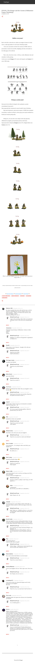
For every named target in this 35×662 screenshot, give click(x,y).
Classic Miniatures (6, 295)
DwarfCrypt (6, 2)
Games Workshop (15, 295)
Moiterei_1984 (9, 308)
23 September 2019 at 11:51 (24, 525)
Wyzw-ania (8, 595)
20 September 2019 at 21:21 (24, 317)
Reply (7, 325)
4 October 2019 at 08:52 (23, 625)
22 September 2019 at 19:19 (18, 471)
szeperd (7, 401)
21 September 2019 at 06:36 (24, 378)
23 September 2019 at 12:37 (13, 538)
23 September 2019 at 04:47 (24, 493)
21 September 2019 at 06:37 (24, 350)
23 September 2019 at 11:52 (24, 508)
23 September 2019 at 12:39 (24, 544)
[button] (2, 16)
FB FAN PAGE (10, 293)
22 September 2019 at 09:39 (24, 461)
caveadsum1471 (9, 580)
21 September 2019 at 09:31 (18, 430)
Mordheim (22, 295)
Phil (7, 416)
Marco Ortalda (9, 443)
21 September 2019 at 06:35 (24, 335)
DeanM (7, 345)
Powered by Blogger (17, 660)
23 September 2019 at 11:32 (17, 519)
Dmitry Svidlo (9, 471)
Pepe (7, 538)
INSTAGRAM (18, 293)
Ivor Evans (8, 386)
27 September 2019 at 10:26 (24, 586)
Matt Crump (9, 457)
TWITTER (25, 293)
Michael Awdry (9, 430)
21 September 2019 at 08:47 (24, 421)
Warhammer (4, 297)
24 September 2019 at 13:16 (18, 553)
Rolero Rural (9, 374)
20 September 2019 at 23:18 (20, 360)
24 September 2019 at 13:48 (24, 558)
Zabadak (8, 501)
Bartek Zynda (9, 519)
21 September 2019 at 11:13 (24, 448)
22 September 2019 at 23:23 (18, 485)
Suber (11, 485)
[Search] (33, 2)
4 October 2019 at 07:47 (14, 609)
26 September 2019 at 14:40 (24, 571)
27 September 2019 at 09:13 (18, 580)
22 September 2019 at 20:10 (24, 477)
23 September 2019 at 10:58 (15, 501)
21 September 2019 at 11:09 (18, 443)
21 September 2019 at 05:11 (16, 386)
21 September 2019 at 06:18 (15, 401)
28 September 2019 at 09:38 (24, 600)
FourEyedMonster (10, 566)
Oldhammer (28, 295)
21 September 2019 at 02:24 (17, 374)
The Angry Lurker (10, 360)
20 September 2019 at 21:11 (18, 308)
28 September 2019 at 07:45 (16, 595)
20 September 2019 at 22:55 (15, 345)
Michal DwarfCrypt (14, 317)
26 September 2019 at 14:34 (20, 566)
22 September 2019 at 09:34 (17, 457)
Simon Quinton (9, 553)
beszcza (7, 609)
